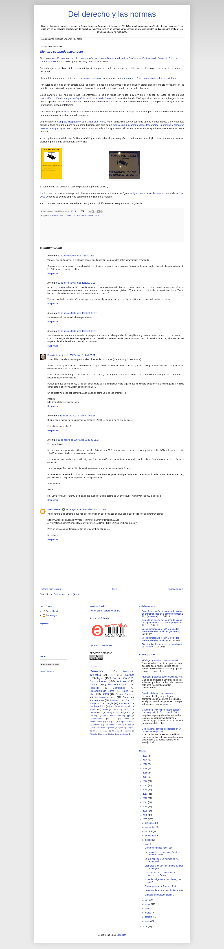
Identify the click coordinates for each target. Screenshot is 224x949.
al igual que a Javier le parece (146, 193)
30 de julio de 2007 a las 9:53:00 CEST (77, 255)
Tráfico (126, 719)
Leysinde (102, 716)
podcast (111, 728)
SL (114, 722)
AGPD (67, 111)
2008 (145, 815)
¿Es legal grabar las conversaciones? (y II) (162, 677)
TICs (113, 719)
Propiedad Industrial (120, 706)
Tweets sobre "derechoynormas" (105, 610)
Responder (52, 273)
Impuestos (124, 703)
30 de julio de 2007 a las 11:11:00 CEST (77, 283)
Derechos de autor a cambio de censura (164, 890)
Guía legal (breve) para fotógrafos (158, 693)
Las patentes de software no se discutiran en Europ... (160, 873)
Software (97, 725)
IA (107, 722)
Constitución (119, 678)
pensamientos (122, 734)
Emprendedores (96, 719)
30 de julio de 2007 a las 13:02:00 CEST (77, 313)
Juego (104, 731)
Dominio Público (97, 706)
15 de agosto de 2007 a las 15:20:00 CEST (78, 440)
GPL (125, 710)
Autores (121, 681)
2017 (145, 777)
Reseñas (127, 731)
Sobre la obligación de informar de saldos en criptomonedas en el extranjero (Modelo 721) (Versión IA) (162, 614)
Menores (115, 731)
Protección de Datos (90, 215)
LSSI (127, 700)
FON (100, 712)
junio (147, 900)
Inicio (114, 589)
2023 (145, 756)
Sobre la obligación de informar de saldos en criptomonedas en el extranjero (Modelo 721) (162, 623)
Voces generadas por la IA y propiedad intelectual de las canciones (160, 639)
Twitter (105, 710)
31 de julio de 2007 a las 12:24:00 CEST (75, 355)
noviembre (150, 827)
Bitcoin (93, 709)
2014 (145, 789)
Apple (128, 716)
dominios (103, 734)
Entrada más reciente (51, 589)
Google (109, 703)
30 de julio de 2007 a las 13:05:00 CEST (77, 331)
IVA (107, 712)
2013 (145, 794)
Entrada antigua (175, 589)
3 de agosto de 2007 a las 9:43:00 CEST (77, 415)
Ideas (95, 731)
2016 (145, 781)
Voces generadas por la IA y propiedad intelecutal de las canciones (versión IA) (161, 630)
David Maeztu (54, 509)
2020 (145, 764)
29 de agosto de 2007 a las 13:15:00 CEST (87, 509)
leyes (100, 678)
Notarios (101, 728)
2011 (145, 802)
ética (92, 694)
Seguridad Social (126, 722)
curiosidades (115, 716)
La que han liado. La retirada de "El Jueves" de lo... (162, 860)
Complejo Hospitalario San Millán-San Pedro (81, 121)
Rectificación (117, 712)
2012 (145, 798)
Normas (77, 215)
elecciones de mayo (91, 78)
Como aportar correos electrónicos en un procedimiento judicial (161, 730)
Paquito (51, 355)
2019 (145, 768)
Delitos (93, 684)
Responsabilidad (117, 684)
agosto (148, 840)
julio (147, 844)
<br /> (64, 700)
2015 (145, 785)
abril (147, 908)
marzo (148, 912)
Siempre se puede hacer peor (61, 51)
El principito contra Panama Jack (160, 886)
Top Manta (109, 725)
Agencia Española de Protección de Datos (88, 98)
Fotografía (130, 728)
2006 (145, 926)
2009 (145, 811)
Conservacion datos (105, 697)
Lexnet (92, 728)
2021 (145, 760)
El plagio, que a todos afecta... (159, 894)
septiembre (150, 835)
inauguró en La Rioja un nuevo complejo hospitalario (148, 78)
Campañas (119, 687)
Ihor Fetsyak (52, 615)
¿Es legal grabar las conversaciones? (160, 660)
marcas (128, 725)
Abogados (94, 703)
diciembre (150, 823)
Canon (126, 697)
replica (120, 728)
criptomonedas (96, 722)
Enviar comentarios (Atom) (66, 594)
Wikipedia (93, 734)
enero (148, 921)
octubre (149, 831)
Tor (119, 725)
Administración (97, 700)
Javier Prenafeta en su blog (64, 58)
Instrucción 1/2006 (49, 98)
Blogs (125, 690)
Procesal (114, 700)
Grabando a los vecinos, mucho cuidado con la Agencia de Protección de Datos (161, 711)
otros (112, 734)
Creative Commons (125, 694)
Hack (129, 712)
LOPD (69, 215)
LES (91, 716)
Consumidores (98, 681)
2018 (145, 772)
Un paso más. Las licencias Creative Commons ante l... (162, 853)
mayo (148, 904)
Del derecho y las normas (112, 14)
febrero (149, 917)
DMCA (115, 710)
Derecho (62, 215)
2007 (145, 819)
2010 (145, 806)
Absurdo (54, 215)
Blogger (121, 935)
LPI (113, 674)
